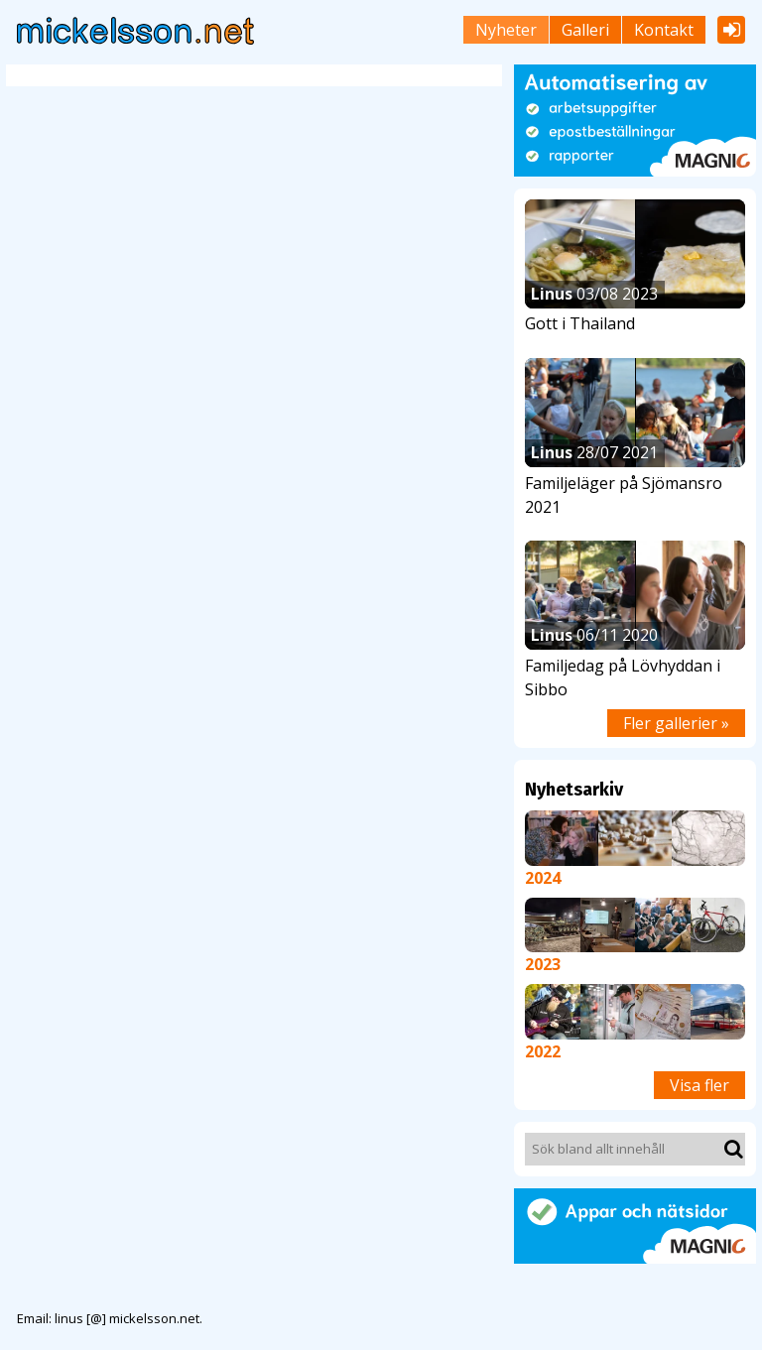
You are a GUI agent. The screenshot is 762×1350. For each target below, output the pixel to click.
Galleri (585, 30)
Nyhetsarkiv (574, 789)
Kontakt (664, 30)
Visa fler (699, 1085)
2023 (543, 964)
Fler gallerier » (676, 723)
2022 (543, 1051)
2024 (543, 878)
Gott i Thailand (580, 323)
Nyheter (506, 30)
